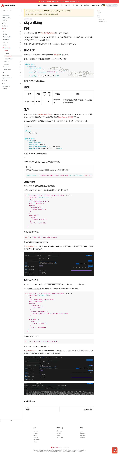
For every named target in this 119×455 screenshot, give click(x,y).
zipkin (7, 53)
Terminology (5, 26)
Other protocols (7, 70)
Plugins (4, 29)
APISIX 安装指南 (6, 18)
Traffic (4, 45)
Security (5, 42)
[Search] (112, 5)
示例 (98, 17)
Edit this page (29, 401)
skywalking (8, 56)
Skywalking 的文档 (44, 114)
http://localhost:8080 (65, 117)
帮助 (77, 5)
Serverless (6, 67)
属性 (98, 15)
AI (3, 31)
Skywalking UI (30, 246)
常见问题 (4, 80)
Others (3, 83)
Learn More (77, 1)
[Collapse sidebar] (11, 420)
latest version (50, 14)
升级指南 (4, 89)
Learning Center (54, 5)
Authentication (7, 39)
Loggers (6, 64)
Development (5, 75)
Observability (6, 48)
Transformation (7, 37)
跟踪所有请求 (102, 19)
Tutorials (4, 23)
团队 (81, 5)
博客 (62, 5)
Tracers (6, 50)
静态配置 (99, 13)
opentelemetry (9, 59)
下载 (73, 5)
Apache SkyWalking (47, 33)
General (5, 34)
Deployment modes (7, 78)
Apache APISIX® (42, 5)
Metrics (6, 61)
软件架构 (4, 20)
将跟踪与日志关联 (103, 21)
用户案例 (67, 5)
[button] (103, 5)
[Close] (117, 1)
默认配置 (57, 55)
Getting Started (6, 15)
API (3, 72)
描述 (98, 10)
